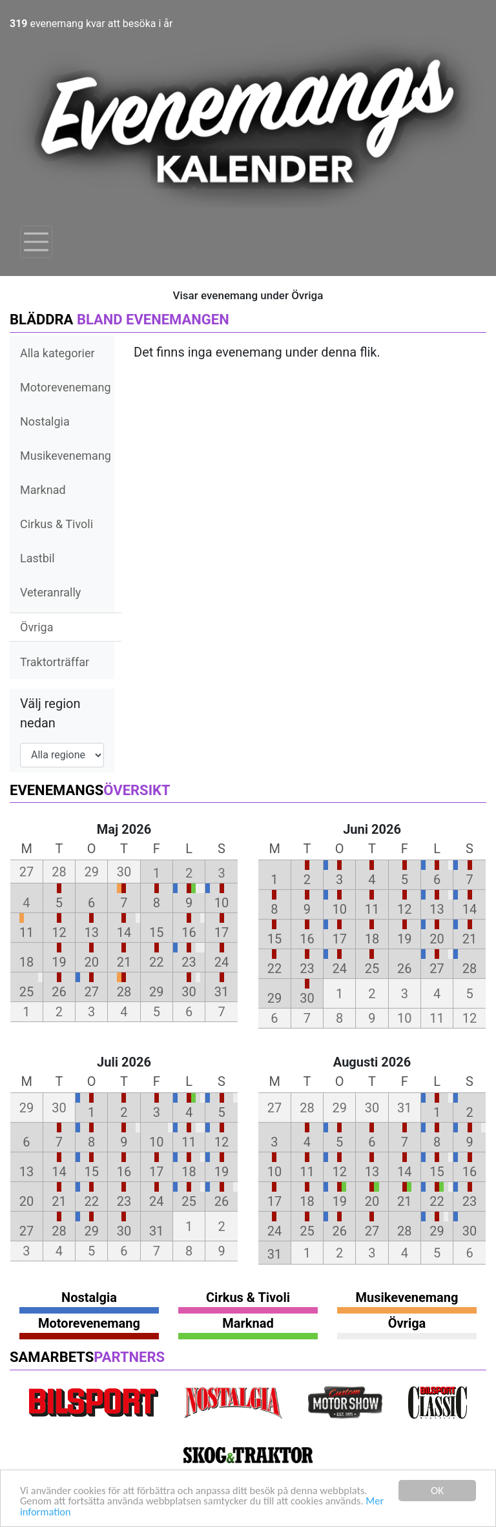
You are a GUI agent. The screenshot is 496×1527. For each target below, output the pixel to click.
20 (91, 962)
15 (156, 932)
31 (221, 992)
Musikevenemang (65, 455)
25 (26, 992)
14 (124, 932)
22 (156, 962)
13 (91, 932)
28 (124, 992)
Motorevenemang (65, 387)
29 (156, 992)
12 (59, 932)
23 (188, 962)
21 (124, 962)
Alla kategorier (57, 353)
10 (221, 903)
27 (91, 992)
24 (221, 962)
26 (59, 992)
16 (188, 932)
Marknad (43, 490)
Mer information (57, 1512)
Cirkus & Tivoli (56, 524)
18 (26, 962)
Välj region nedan (50, 713)
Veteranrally (50, 592)
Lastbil (37, 558)
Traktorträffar (54, 662)
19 (59, 962)
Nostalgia (45, 421)
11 (26, 932)
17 (221, 932)
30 (188, 992)
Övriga (36, 627)
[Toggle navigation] (36, 242)
